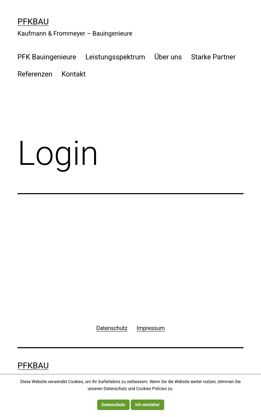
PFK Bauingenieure (46, 57)
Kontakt (73, 74)
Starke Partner (213, 57)
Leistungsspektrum (115, 57)
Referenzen (34, 74)
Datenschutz (113, 404)
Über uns (168, 57)
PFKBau (33, 22)
